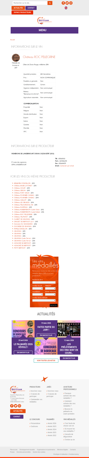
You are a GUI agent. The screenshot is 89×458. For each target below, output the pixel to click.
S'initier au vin (70, 440)
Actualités (18, 8)
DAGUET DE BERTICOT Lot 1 (24, 221)
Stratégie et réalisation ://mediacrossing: (66, 454)
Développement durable (27, 449)
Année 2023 (52, 432)
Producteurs (35, 387)
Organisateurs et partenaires (46, 449)
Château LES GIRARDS (21, 202)
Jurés (48, 387)
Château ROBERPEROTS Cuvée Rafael (27, 212)
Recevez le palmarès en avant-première (68, 411)
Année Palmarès (50, 293)
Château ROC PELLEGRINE (23, 214)
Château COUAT (19, 188)
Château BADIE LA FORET (23, 185)
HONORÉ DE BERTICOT (22, 243)
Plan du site (13, 449)
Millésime (50, 287)
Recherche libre (44, 281)
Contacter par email (67, 166)
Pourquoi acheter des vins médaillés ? (69, 395)
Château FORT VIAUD (21, 193)
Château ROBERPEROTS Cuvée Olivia (26, 209)
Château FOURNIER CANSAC (24, 195)
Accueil (12, 39)
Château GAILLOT (20, 200)
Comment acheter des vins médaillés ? (69, 403)
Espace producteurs (22, 12)
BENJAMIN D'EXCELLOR (22, 183)
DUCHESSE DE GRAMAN (22, 226)
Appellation (37, 293)
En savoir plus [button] (23, 352)
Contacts (73, 449)
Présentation (35, 423)
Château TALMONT (21, 217)
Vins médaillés (69, 419)
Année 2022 (52, 435)
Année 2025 (52, 426)
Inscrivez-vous (36, 391)
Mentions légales (62, 449)
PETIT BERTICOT (19, 248)
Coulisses (34, 426)
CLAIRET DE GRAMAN (22, 219)
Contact (31, 8)
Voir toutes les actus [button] (46, 361)
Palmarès (50, 419)
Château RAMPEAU (21, 207)
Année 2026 (52, 423)
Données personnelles (24, 452)
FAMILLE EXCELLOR (20, 229)
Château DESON (19, 190)
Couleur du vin (37, 287)
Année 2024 (52, 429)
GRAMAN (17, 231)
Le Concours (35, 419)
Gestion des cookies (39, 452)
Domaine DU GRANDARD (23, 224)
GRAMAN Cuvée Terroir (22, 238)
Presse (12, 452)
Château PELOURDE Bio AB (23, 205)
